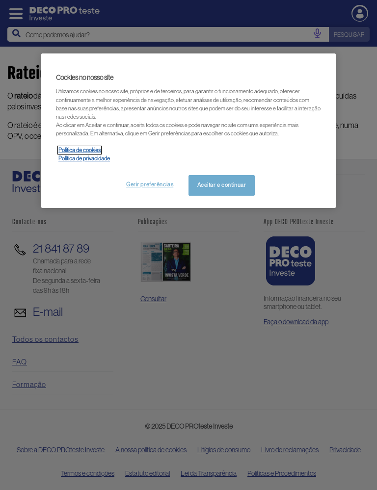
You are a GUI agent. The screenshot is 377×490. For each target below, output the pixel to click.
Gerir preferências (149, 184)
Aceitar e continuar (221, 184)
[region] (188, 130)
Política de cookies (79, 150)
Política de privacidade (84, 158)
